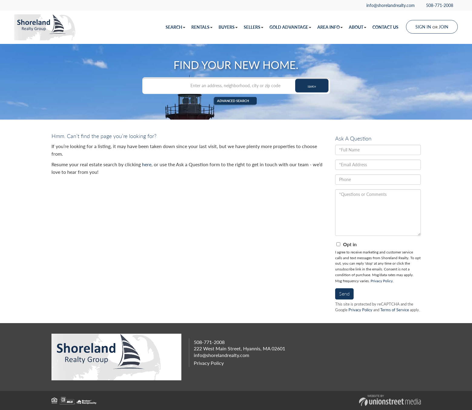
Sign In (423, 26)
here (146, 164)
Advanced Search (232, 100)
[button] (311, 85)
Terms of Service (394, 309)
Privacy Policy (382, 281)
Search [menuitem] (175, 27)
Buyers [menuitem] (228, 27)
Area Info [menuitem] (330, 27)
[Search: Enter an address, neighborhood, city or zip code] (236, 85)
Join (443, 26)
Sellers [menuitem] (253, 27)
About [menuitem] (357, 27)
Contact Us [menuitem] (385, 27)
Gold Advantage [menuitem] (290, 27)
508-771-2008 (437, 5)
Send (344, 293)
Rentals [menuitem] (202, 27)
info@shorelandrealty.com (388, 5)
